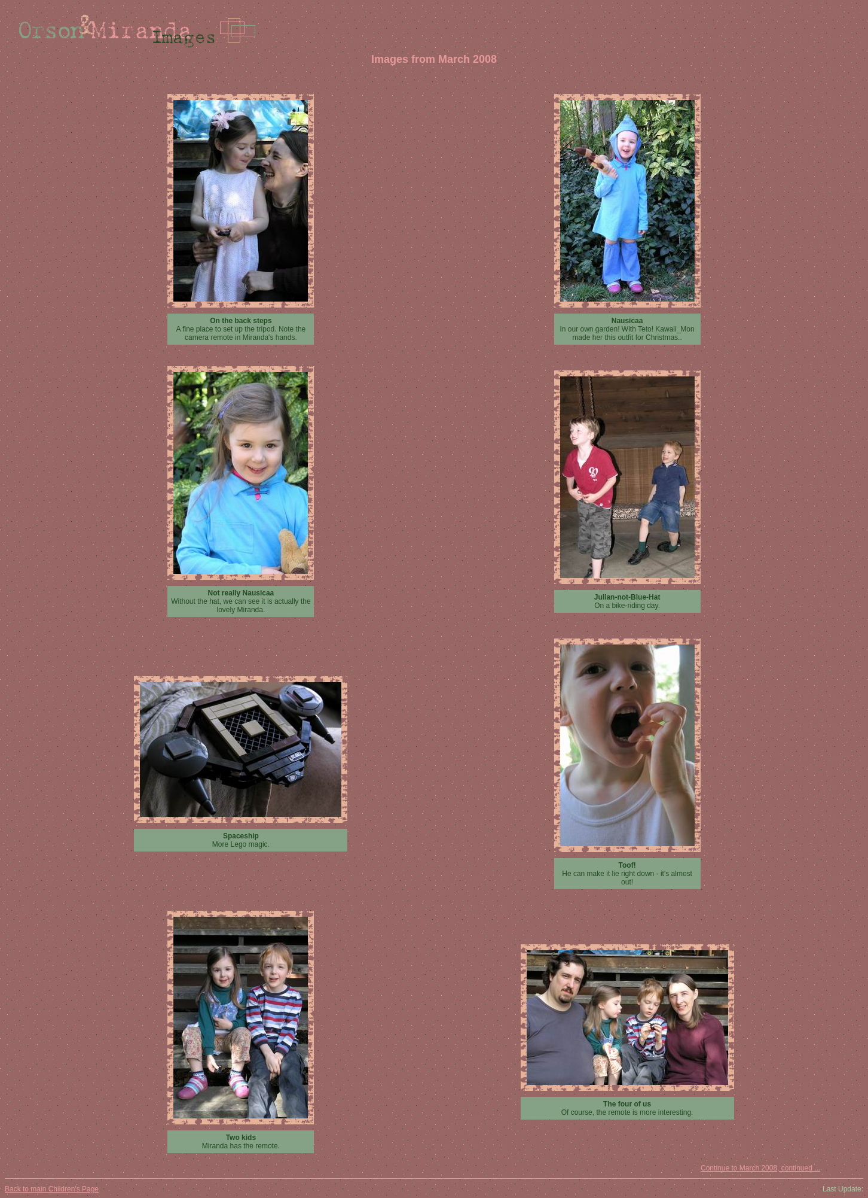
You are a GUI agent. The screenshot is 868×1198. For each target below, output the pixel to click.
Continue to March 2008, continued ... (760, 1168)
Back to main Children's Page (52, 1189)
